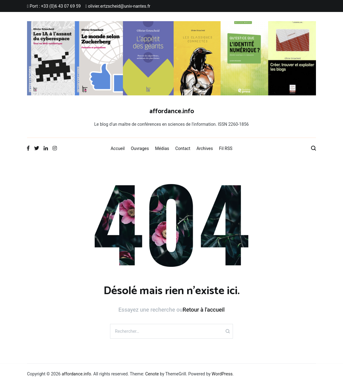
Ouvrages (140, 148)
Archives (204, 148)
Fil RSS (225, 148)
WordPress (222, 373)
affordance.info (171, 111)
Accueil (118, 148)
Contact (182, 148)
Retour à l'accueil (203, 309)
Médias (162, 148)
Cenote (152, 373)
